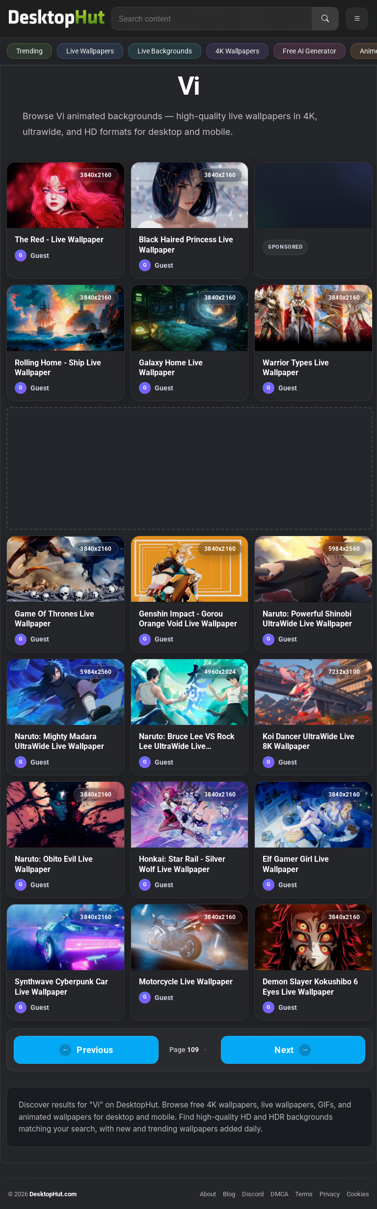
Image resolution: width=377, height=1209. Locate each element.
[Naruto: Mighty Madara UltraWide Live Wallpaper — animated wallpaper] (65, 717)
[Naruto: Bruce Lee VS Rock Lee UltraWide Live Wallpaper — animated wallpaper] (189, 717)
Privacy (330, 1194)
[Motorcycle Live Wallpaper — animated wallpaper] (189, 962)
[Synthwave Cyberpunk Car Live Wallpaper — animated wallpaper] (65, 962)
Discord (253, 1194)
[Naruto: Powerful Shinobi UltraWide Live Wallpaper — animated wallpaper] (313, 594)
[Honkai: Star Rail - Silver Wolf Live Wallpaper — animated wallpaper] (189, 840)
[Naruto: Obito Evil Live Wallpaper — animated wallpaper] (65, 840)
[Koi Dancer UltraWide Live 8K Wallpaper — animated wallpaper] (313, 717)
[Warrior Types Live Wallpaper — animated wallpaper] (313, 343)
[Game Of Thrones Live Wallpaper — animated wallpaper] (65, 594)
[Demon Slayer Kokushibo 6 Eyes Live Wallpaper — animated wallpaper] (313, 962)
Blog (229, 1194)
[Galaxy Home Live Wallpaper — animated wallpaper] (189, 343)
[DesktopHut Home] (57, 18)
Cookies (358, 1194)
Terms (304, 1194)
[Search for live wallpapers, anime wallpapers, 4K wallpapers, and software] (212, 18)
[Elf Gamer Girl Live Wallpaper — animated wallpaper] (313, 840)
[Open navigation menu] (357, 18)
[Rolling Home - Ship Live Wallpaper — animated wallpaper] (65, 343)
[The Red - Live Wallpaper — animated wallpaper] (65, 220)
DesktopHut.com (53, 1194)
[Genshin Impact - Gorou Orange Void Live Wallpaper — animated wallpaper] (189, 594)
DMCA (279, 1194)
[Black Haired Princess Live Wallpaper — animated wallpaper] (189, 220)
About (208, 1194)
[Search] (325, 18)
